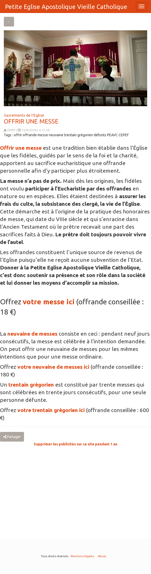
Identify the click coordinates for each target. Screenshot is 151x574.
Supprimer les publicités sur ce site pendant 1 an (75, 444)
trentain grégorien (31, 384)
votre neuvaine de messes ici (53, 367)
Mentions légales (82, 556)
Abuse (102, 556)
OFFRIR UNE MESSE (31, 121)
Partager (12, 437)
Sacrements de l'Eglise (24, 115)
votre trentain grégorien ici (51, 410)
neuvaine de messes (32, 334)
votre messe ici (49, 302)
